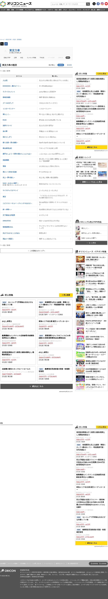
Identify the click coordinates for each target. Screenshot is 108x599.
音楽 (12, 10)
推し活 (93, 10)
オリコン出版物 (12, 563)
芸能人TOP (7, 57)
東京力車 (14, 50)
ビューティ (72, 10)
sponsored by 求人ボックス (66, 391)
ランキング (86, 10)
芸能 (8, 10)
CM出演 (60, 57)
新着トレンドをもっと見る (91, 182)
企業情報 (103, 563)
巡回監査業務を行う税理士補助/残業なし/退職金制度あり (90, 80)
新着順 (60, 65)
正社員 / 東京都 (18, 325)
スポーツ (50, 10)
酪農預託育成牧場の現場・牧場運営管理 (90, 531)
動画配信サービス (41, 10)
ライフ (79, 10)
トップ (3, 10)
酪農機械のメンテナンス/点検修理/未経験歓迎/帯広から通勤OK (90, 122)
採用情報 (95, 563)
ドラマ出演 (51, 57)
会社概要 (3, 563)
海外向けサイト (60, 563)
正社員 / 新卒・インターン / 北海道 (55, 308)
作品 (21, 57)
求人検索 (66, 295)
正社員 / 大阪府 (18, 357)
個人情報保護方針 (73, 563)
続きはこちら (37, 386)
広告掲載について (25, 563)
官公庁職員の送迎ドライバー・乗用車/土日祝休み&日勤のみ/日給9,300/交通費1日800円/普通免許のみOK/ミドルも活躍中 (90, 503)
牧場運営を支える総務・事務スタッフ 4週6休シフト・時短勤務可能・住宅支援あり (90, 93)
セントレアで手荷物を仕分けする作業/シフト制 (90, 518)
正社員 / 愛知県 (18, 307)
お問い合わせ (37, 563)
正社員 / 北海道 (18, 340)
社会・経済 (58, 10)
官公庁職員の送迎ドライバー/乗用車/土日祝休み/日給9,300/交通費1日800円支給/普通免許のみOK (90, 108)
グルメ (65, 10)
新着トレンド (101, 10)
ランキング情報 (31, 57)
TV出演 (42, 57)
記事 (15, 57)
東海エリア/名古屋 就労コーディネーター (90, 135)
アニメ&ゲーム (29, 10)
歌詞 (68, 57)
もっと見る (91, 243)
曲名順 (69, 65)
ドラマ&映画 (19, 10)
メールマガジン (48, 563)
